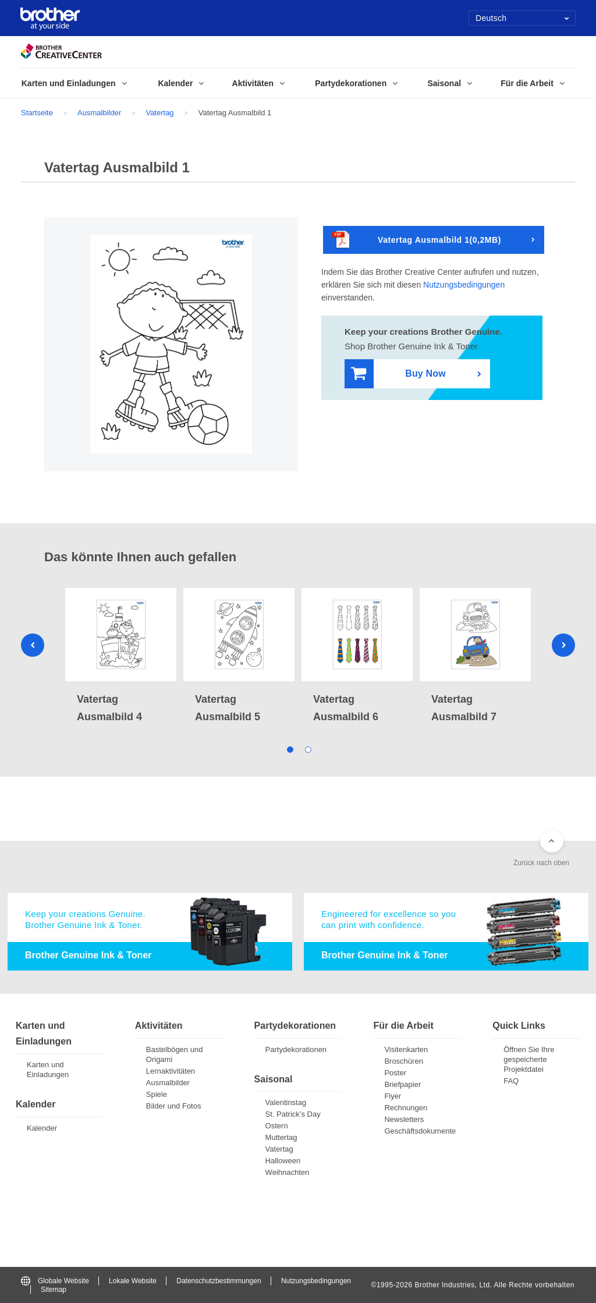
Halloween (283, 1160)
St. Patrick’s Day (293, 1114)
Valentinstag (286, 1102)
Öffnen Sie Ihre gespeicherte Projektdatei (528, 1059)
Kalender (42, 1128)
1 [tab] (289, 748)
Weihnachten (287, 1172)
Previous (32, 645)
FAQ (511, 1081)
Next (563, 645)
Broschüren (403, 1061)
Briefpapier (402, 1084)
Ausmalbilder (99, 112)
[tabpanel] (121, 656)
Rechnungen (405, 1107)
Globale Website (55, 1281)
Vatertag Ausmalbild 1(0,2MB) (416, 240)
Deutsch (522, 18)
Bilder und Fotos (173, 1106)
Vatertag (159, 112)
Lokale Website (133, 1281)
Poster (395, 1072)
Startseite (37, 112)
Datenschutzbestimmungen (218, 1281)
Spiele (156, 1094)
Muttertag (281, 1137)
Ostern (276, 1125)
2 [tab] (307, 748)
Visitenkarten (406, 1049)
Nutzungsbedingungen (464, 284)
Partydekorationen (296, 1049)
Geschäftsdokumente (420, 1131)
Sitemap (53, 1290)
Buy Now (398, 374)
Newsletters (404, 1119)
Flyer (392, 1096)
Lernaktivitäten (171, 1071)
